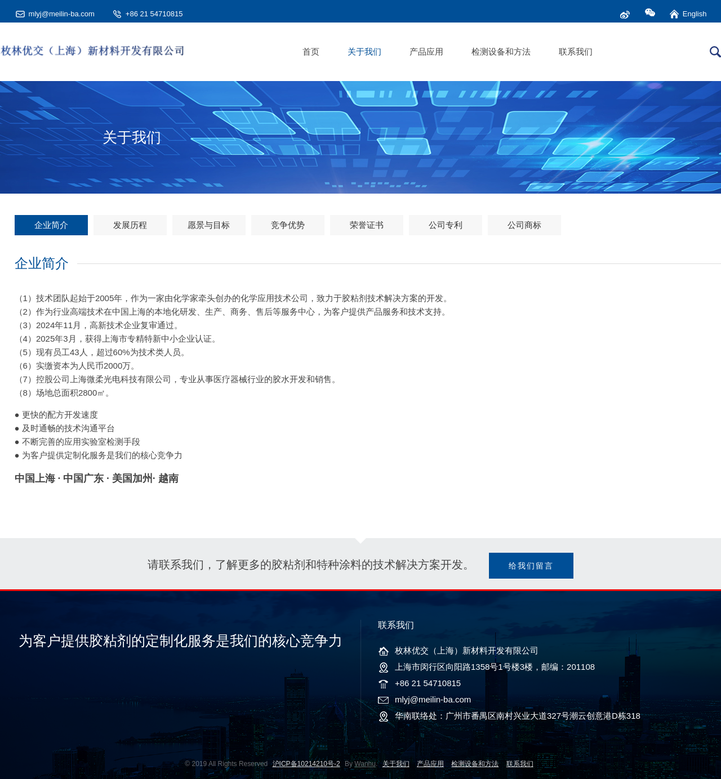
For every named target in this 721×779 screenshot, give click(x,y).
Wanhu (365, 764)
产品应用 (426, 51)
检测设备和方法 (501, 51)
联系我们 (576, 51)
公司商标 (524, 225)
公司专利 (445, 225)
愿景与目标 (209, 225)
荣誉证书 (367, 225)
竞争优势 (288, 225)
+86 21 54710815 (154, 14)
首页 (310, 51)
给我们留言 (531, 565)
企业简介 (51, 225)
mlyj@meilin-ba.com (62, 14)
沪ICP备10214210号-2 (306, 764)
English (695, 14)
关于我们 (364, 51)
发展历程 (130, 225)
